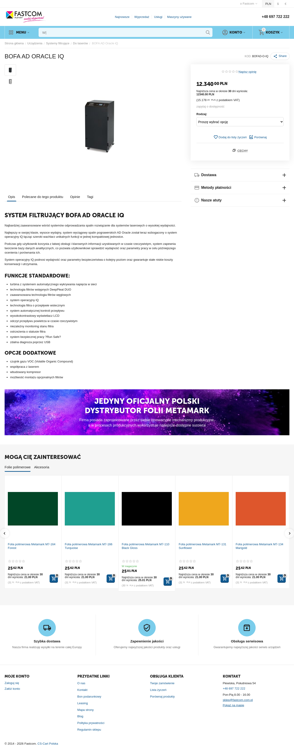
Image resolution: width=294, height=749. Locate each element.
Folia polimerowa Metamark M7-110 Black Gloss (145, 546)
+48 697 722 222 (275, 17)
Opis (11, 197)
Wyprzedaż (141, 17)
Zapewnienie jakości (147, 641)
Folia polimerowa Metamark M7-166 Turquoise (88, 546)
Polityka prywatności (91, 723)
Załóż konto (12, 688)
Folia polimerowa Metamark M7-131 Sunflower (202, 546)
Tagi (90, 197)
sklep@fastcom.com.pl (238, 700)
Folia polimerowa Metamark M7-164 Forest (31, 546)
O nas (81, 683)
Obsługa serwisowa (247, 641)
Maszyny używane (179, 17)
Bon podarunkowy (89, 696)
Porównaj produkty (162, 696)
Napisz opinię (247, 71)
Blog (80, 716)
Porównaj (258, 137)
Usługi (158, 17)
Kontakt (82, 690)
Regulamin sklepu (89, 729)
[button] (280, 56)
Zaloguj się (12, 683)
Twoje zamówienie (162, 683)
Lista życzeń (158, 690)
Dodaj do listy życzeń (230, 137)
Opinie (75, 197)
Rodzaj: (201, 114)
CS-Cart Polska (47, 743)
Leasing (82, 703)
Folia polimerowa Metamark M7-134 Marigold (259, 546)
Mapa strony (85, 710)
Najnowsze (122, 17)
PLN (268, 4)
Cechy (242, 151)
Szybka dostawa (47, 641)
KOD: (248, 56)
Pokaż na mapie (233, 705)
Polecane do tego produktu (42, 197)
